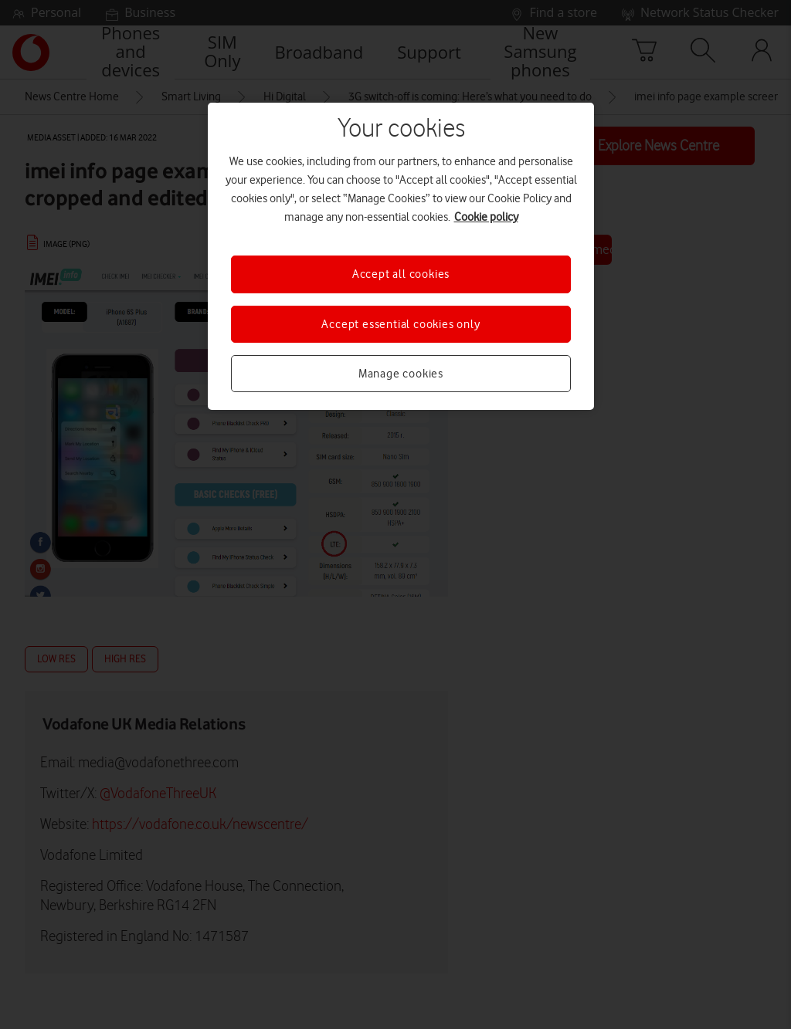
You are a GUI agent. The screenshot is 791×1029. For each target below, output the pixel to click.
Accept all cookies (401, 274)
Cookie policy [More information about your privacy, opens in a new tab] (486, 217)
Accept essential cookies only (400, 324)
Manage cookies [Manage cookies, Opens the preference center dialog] (400, 374)
